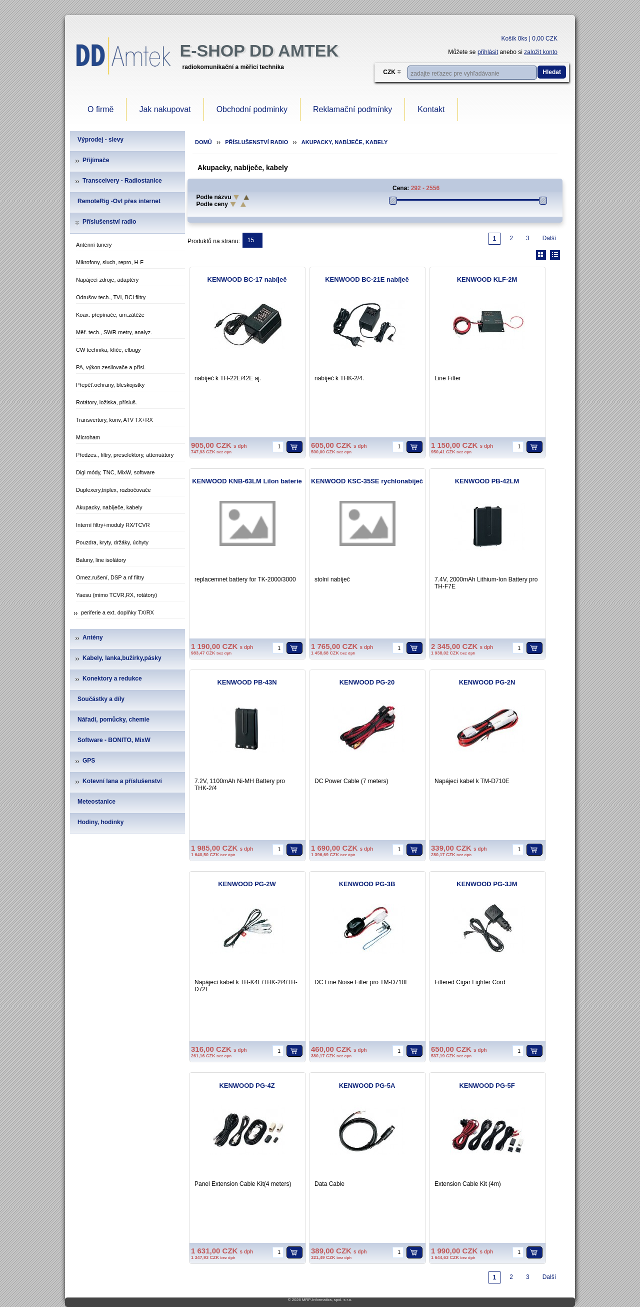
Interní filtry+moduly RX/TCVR (113, 525)
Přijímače (95, 160)
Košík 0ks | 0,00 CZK (530, 38)
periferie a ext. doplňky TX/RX (117, 612)
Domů (203, 142)
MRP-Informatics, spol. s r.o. (327, 1299)
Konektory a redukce (112, 678)
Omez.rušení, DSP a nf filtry (110, 577)
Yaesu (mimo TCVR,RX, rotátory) (116, 595)
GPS (88, 760)
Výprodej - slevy (101, 139)
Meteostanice (97, 801)
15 (251, 240)
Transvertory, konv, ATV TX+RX (114, 420)
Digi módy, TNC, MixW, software (115, 472)
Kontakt (431, 109)
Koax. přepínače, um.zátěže (110, 315)
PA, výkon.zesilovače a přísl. (111, 367)
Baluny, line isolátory (101, 560)
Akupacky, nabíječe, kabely (109, 507)
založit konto (541, 52)
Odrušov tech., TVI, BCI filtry (111, 297)
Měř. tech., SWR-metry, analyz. (114, 332)
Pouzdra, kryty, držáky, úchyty (112, 542)
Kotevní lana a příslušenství (122, 781)
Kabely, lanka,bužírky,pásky (122, 658)
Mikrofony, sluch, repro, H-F (110, 262)
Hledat (551, 72)
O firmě (101, 109)
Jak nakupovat (164, 109)
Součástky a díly (101, 699)
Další (549, 238)
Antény (92, 637)
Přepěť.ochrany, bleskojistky (110, 385)
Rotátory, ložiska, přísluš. (106, 402)
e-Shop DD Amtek (259, 50)
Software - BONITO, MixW (114, 740)
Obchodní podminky (252, 109)
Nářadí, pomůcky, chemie (114, 719)
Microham (88, 437)
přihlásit (488, 52)
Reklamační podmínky (352, 109)
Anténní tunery (94, 245)
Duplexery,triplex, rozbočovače (113, 490)
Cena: (400, 188)
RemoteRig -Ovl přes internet (119, 201)
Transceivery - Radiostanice (122, 180)
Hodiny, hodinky (101, 822)
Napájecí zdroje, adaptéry (107, 280)
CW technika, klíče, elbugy (108, 350)
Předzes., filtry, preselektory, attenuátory (125, 455)
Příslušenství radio (109, 221)
